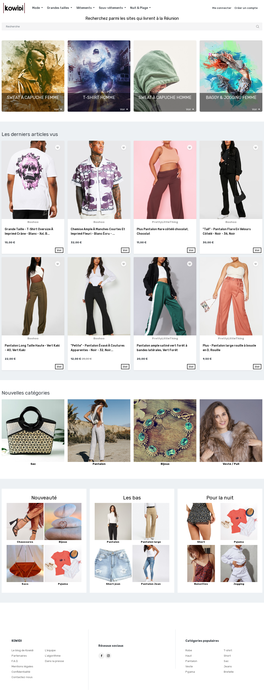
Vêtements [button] (84, 8)
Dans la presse (54, 661)
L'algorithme (53, 655)
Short (227, 655)
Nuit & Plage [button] (139, 8)
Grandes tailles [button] (58, 8)
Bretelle (229, 672)
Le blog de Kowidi (22, 650)
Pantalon (191, 661)
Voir (59, 250)
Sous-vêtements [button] (111, 8)
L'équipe (50, 650)
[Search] (132, 26)
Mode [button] (36, 8)
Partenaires (19, 655)
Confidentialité (21, 672)
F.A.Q (15, 661)
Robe (188, 650)
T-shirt (228, 650)
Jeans (228, 666)
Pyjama (190, 672)
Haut (188, 655)
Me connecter (221, 7)
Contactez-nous (22, 677)
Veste (189, 666)
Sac (226, 661)
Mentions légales (22, 666)
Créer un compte (246, 7)
